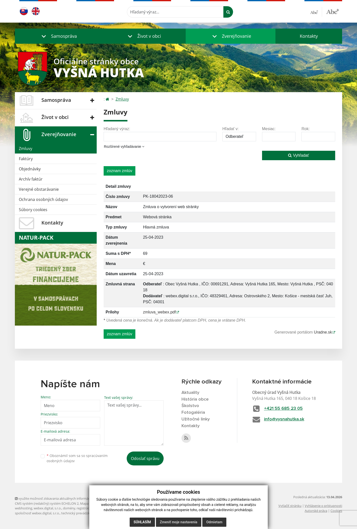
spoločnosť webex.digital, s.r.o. (37, 513)
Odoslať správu (145, 458)
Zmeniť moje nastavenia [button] (178, 522)
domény (69, 508)
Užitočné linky (195, 419)
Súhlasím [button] (142, 522)
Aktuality (190, 392)
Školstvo (190, 406)
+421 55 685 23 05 (283, 408)
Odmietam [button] (214, 522)
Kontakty (309, 36)
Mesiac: (269, 129)
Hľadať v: (230, 129)
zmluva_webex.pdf (159, 312)
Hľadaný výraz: (117, 129)
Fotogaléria (193, 412)
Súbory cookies (33, 209)
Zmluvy (25, 148)
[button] (58, 36)
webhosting (23, 508)
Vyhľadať (298, 155)
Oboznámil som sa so (77, 458)
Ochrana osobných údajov (43, 199)
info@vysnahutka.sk (284, 419)
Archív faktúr (31, 179)
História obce (195, 399)
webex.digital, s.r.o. (47, 508)
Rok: (305, 129)
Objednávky (30, 169)
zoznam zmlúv (119, 171)
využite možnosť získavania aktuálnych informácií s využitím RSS (64, 498)
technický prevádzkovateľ (80, 513)
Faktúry (26, 158)
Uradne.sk (323, 332)
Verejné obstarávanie (39, 189)
